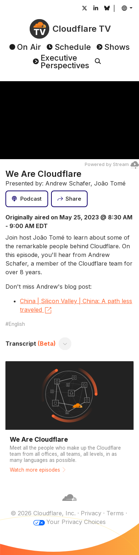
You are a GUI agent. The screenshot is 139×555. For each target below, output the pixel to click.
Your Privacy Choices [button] (76, 521)
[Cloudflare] (69, 504)
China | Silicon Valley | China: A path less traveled (76, 306)
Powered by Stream (112, 164)
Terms (115, 513)
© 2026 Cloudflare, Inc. (43, 513)
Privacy (91, 513)
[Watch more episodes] (69, 418)
